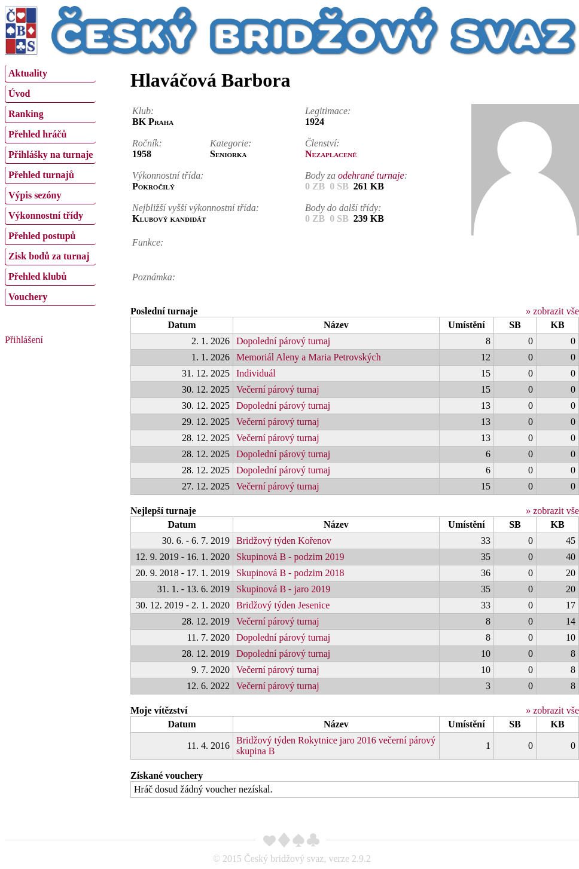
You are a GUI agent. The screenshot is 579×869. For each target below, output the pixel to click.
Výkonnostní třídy (45, 215)
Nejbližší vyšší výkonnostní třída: (195, 208)
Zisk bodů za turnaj (49, 256)
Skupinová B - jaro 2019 (283, 589)
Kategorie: (230, 143)
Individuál (256, 373)
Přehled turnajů (41, 175)
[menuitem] (50, 73)
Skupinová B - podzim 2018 (290, 573)
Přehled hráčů (37, 134)
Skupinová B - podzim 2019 (290, 557)
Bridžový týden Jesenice (283, 605)
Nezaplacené (331, 154)
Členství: (322, 143)
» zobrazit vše (552, 311)
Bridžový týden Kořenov (283, 541)
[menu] (50, 184)
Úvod (19, 93)
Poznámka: (153, 277)
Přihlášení (24, 340)
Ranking (26, 114)
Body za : (356, 175)
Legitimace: (328, 111)
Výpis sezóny (34, 195)
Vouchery (27, 297)
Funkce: (147, 242)
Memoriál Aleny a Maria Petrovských (308, 357)
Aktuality (27, 73)
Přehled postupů (41, 236)
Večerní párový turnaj (277, 389)
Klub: (143, 111)
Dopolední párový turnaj (283, 341)
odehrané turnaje (371, 175)
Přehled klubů (37, 276)
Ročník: (147, 143)
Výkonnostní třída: (168, 175)
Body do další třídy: (343, 208)
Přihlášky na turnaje (50, 154)
